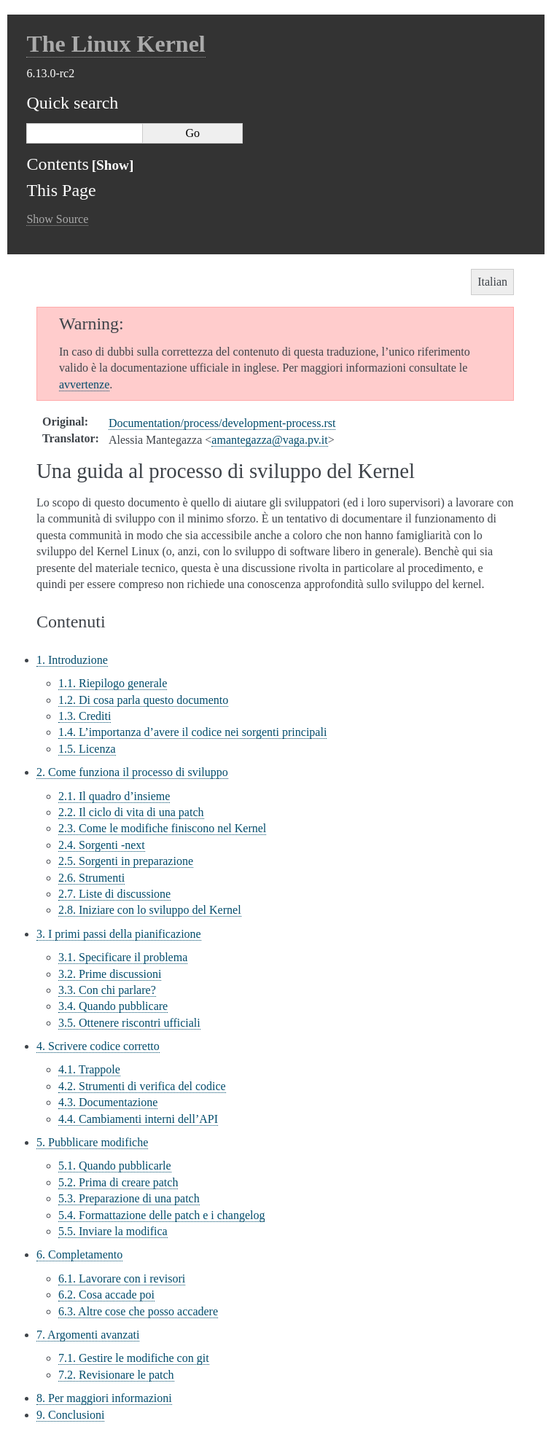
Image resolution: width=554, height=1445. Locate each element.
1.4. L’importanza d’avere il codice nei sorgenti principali (192, 732)
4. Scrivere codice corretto (98, 1046)
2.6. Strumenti (91, 878)
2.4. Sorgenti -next (101, 845)
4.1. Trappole (89, 1069)
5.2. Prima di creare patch (118, 1182)
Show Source (57, 219)
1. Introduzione (72, 660)
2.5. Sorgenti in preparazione (125, 861)
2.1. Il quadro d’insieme (114, 796)
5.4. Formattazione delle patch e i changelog (161, 1215)
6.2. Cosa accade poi (106, 1294)
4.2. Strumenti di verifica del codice (142, 1086)
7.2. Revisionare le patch (116, 1374)
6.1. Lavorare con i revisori (121, 1278)
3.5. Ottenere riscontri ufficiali (129, 1023)
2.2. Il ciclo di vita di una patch (131, 812)
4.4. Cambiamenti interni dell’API (138, 1119)
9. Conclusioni (70, 1415)
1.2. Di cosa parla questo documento (143, 700)
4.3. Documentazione (107, 1102)
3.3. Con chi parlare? (107, 990)
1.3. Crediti (84, 716)
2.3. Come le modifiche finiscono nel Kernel (162, 828)
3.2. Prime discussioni (109, 974)
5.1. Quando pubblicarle (114, 1165)
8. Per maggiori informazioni (104, 1398)
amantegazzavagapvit (269, 440)
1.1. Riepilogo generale (112, 683)
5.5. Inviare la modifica (113, 1231)
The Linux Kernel (115, 44)
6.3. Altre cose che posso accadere (138, 1311)
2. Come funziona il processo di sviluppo (132, 772)
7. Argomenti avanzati (87, 1334)
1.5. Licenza (87, 749)
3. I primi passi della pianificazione (118, 934)
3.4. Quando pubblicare (113, 1006)
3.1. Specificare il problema (122, 957)
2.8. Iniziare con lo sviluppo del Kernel (149, 910)
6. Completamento (79, 1254)
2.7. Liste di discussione (114, 894)
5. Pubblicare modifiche (92, 1142)
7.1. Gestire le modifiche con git (133, 1358)
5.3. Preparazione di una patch (129, 1198)
